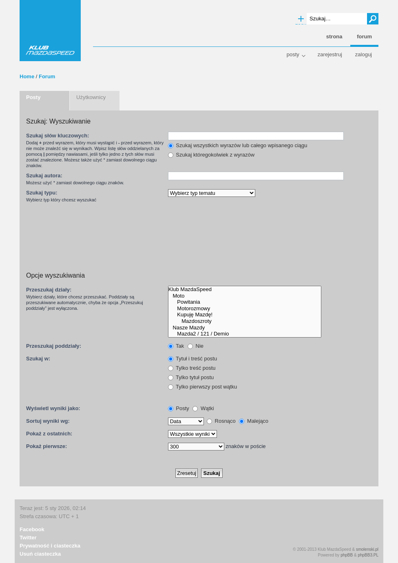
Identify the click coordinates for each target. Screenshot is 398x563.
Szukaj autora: (44, 175)
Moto (244, 296)
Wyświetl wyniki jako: (53, 408)
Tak (176, 346)
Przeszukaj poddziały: (53, 346)
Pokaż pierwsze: (46, 446)
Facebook (32, 529)
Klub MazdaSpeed (50, 30)
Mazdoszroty (244, 321)
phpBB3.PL (368, 555)
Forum (47, 76)
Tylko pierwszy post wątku (202, 387)
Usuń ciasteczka (40, 554)
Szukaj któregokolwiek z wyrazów (211, 155)
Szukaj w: (38, 358)
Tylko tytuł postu (191, 377)
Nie (195, 346)
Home (27, 76)
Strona (334, 36)
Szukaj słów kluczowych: (57, 135)
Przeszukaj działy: (48, 290)
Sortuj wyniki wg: (48, 421)
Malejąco (253, 421)
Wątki (203, 408)
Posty (293, 54)
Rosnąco (221, 421)
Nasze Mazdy (244, 328)
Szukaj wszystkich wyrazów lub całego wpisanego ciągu (237, 145)
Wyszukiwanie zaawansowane (301, 19)
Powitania (244, 302)
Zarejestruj (330, 54)
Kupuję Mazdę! (244, 314)
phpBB (347, 555)
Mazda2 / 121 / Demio (244, 334)
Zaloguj (363, 54)
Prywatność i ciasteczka (50, 546)
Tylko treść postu (192, 368)
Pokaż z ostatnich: (49, 434)
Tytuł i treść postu (192, 358)
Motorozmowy (244, 308)
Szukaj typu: (41, 193)
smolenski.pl (367, 549)
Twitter (28, 537)
